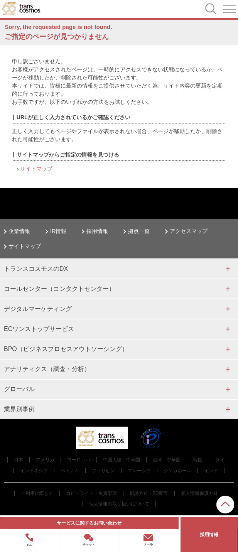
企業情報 (19, 231)
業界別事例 (19, 409)
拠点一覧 (139, 231)
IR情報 (58, 231)
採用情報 (97, 231)
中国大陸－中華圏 (121, 460)
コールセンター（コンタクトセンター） (59, 288)
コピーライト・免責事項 (91, 493)
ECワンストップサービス (39, 329)
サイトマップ (36, 168)
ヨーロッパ (78, 460)
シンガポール (177, 470)
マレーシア (139, 470)
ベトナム (70, 470)
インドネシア (34, 470)
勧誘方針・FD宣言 (149, 493)
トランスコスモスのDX (36, 268)
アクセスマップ (189, 231)
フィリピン (103, 470)
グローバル (19, 389)
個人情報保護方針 (199, 493)
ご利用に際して (37, 493)
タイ (219, 460)
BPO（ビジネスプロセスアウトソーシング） (66, 349)
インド (211, 470)
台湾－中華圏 (167, 460)
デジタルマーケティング (38, 309)
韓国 (198, 460)
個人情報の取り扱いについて (119, 503)
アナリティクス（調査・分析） (47, 369)
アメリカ (45, 460)
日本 (18, 460)
